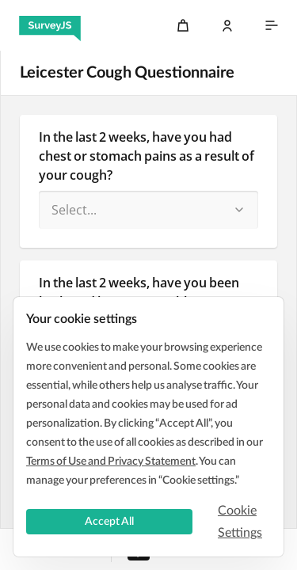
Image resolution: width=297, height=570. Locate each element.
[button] (239, 210)
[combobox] (148, 210)
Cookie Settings (240, 521)
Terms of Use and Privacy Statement (111, 461)
